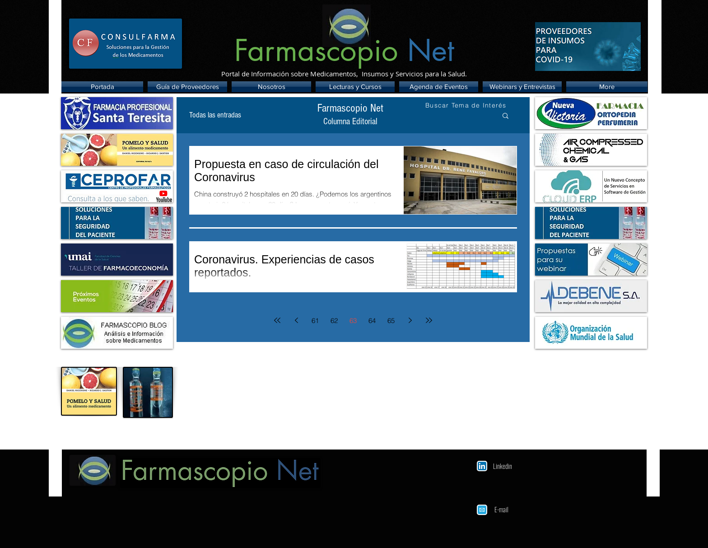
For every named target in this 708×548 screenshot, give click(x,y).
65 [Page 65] (391, 320)
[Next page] (410, 320)
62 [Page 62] (334, 320)
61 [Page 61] (315, 320)
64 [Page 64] (372, 320)
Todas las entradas (215, 115)
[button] (505, 116)
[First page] (277, 320)
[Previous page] (296, 320)
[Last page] (429, 320)
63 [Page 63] (353, 320)
